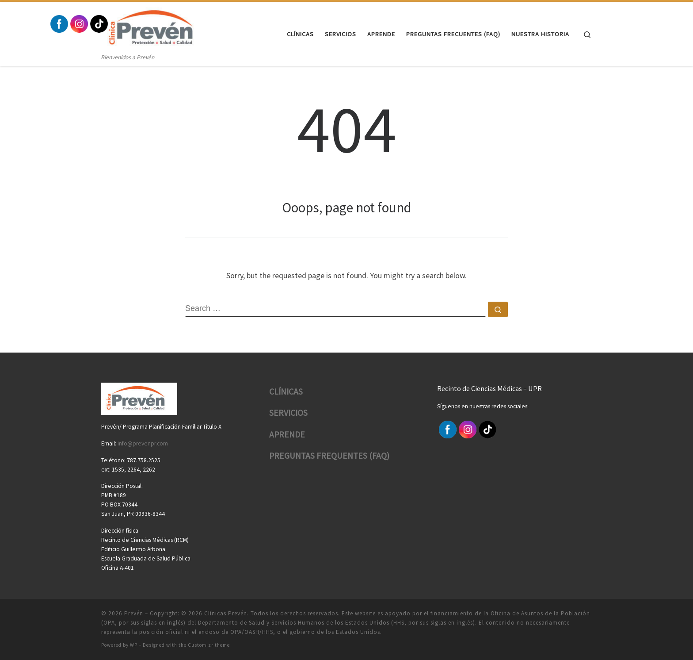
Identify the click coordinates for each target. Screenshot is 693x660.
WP (133, 645)
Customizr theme (209, 645)
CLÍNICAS (286, 391)
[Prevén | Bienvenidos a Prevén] (156, 27)
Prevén (133, 613)
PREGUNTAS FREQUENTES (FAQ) (329, 455)
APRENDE (287, 434)
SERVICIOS (288, 412)
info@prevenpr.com (143, 443)
